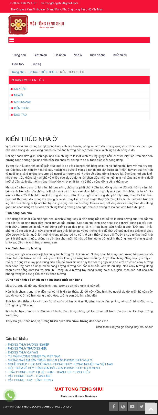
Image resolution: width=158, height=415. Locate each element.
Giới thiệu (40, 55)
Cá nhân (60, 55)
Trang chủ (19, 55)
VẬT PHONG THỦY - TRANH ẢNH (28, 376)
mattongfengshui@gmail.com (59, 3)
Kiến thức (120, 55)
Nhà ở (78, 55)
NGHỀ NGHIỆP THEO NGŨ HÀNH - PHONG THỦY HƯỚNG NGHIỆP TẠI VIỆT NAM (59, 364)
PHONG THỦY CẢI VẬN (21, 352)
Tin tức (33, 72)
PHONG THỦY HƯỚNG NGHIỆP (27, 344)
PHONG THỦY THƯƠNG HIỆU (26, 348)
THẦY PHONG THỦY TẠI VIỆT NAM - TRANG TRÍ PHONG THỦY (47, 372)
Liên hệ (36, 64)
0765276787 (29, 3)
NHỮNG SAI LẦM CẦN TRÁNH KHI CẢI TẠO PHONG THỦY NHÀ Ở (48, 360)
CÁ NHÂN (20, 88)
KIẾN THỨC (49, 72)
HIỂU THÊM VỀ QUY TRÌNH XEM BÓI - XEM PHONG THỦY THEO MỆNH (52, 368)
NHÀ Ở (18, 95)
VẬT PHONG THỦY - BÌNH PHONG (29, 380)
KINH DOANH (22, 101)
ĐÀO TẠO (20, 114)
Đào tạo (18, 64)
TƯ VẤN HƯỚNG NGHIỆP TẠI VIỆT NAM (32, 356)
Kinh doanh (97, 55)
